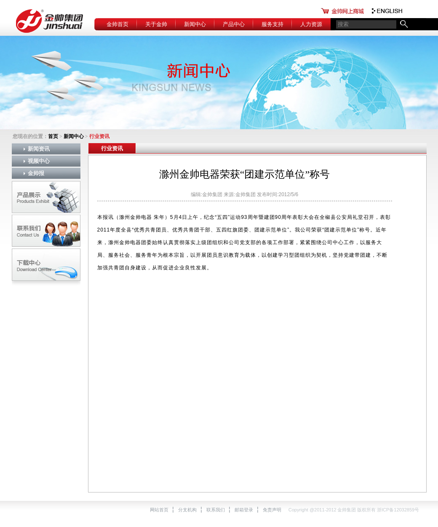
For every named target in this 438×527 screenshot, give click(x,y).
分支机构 (187, 509)
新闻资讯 (39, 149)
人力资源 (311, 24)
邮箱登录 (244, 509)
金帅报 (36, 173)
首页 (53, 136)
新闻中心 (195, 24)
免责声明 (272, 509)
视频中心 (39, 161)
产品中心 (234, 24)
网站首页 (159, 509)
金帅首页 (117, 24)
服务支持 (272, 24)
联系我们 (215, 509)
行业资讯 (112, 148)
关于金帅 (156, 24)
